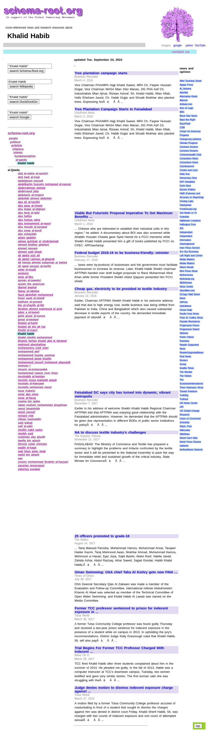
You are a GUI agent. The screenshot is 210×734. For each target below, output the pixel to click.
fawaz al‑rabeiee (28, 291)
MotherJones (186, 275)
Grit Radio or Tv (188, 213)
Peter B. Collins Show (191, 317)
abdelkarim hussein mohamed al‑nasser (44, 184)
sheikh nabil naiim (30, 429)
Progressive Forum (189, 325)
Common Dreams (189, 147)
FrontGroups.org (188, 209)
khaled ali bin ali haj (31, 326)
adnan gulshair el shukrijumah (38, 241)
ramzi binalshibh (29, 408)
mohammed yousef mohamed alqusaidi (44, 362)
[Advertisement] (113, 173)
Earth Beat (185, 185)
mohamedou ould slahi (33, 348)
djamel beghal (27, 287)
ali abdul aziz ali (29, 255)
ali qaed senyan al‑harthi (34, 266)
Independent (186, 232)
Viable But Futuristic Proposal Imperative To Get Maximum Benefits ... (124, 215)
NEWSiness (186, 282)
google (177, 45)
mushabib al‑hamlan (31, 376)
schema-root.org (21, 133)
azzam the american (31, 284)
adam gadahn (27, 237)
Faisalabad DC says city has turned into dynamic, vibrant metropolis (123, 394)
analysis (23, 273)
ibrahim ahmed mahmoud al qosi (40, 308)
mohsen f (24, 365)
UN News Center (188, 403)
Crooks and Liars (189, 170)
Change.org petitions (190, 139)
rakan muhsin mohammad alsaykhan (42, 405)
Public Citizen (187, 337)
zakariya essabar (29, 469)
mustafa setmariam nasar (35, 387)
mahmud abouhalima (32, 344)
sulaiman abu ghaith (31, 437)
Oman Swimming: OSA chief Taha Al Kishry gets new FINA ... (126, 572)
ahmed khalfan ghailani (33, 244)
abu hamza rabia (29, 219)
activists (16, 145)
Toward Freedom (188, 391)
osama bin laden (29, 401)
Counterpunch (187, 166)
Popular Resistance (190, 321)
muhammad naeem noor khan (38, 373)
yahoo (189, 45)
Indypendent (186, 236)
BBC (182, 112)
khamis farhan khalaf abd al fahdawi (42, 340)
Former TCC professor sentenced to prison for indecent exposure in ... (121, 610)
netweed (184, 446)
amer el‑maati (27, 269)
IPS (181, 228)
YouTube (200, 45)
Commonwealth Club (190, 154)
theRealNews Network (191, 449)
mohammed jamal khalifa (34, 358)
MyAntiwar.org (187, 279)
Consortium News (189, 158)
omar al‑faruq (27, 398)
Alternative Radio (188, 96)
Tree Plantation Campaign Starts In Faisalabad (113, 109)
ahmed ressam (27, 248)
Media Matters (187, 259)
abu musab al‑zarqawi (32, 227)
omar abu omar (28, 394)
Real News (185, 356)
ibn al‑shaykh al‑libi (31, 305)
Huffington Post (188, 224)
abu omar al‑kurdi (30, 230)
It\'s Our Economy (189, 251)
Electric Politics (187, 189)
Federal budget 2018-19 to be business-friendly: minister (122, 253)
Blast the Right (187, 119)
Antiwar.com (186, 104)
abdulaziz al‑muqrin (31, 195)
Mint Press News (188, 271)
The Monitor (186, 372)
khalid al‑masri (27, 330)
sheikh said (25, 433)
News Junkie (186, 286)
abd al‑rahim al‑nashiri (33, 173)
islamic (18, 152)
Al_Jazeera (185, 88)
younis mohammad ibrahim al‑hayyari (43, 461)
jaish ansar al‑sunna (31, 316)
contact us (180, 52)
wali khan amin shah (32, 451)
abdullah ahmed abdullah (34, 198)
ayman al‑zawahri (29, 280)
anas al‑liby (25, 277)
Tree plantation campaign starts (101, 73)
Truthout (184, 399)
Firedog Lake (186, 201)
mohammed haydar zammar (36, 355)
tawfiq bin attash (29, 440)
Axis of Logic (186, 108)
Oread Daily (186, 310)
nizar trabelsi (26, 390)
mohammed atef (28, 351)
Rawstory (184, 341)
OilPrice (184, 302)
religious (18, 149)
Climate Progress (188, 143)
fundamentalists (25, 156)
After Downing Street (190, 81)
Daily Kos (185, 174)
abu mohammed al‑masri (34, 223)
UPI (181, 407)
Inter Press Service (190, 248)
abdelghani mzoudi (30, 180)
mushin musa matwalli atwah (37, 380)
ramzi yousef (26, 412)
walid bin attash (28, 454)
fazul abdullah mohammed (35, 294)
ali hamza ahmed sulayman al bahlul (42, 262)
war (20, 458)
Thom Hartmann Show (191, 387)
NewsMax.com (187, 290)
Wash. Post (185, 426)
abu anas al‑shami (30, 205)
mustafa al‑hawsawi (31, 383)
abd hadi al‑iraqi (29, 177)
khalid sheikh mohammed (35, 337)
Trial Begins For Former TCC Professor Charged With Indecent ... (119, 650)
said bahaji (25, 422)
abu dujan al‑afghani (31, 209)
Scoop (183, 364)
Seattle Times (187, 368)
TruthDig (184, 395)
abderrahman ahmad (31, 187)
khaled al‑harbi (27, 323)
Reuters (184, 360)
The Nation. (186, 376)
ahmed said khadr (30, 251)
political (15, 142)
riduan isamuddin (29, 419)
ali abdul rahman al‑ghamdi (36, 259)
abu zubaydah (27, 234)
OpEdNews (185, 306)
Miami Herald (187, 267)
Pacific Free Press (189, 314)
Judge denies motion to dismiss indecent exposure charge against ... (124, 689)
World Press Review (190, 442)
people (13, 138)
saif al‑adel (25, 426)
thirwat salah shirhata (32, 444)
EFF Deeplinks (187, 182)
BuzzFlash (185, 123)
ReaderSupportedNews (191, 352)
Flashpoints (185, 205)
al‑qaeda (21, 159)
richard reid (25, 415)
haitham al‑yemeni (30, 301)
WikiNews (185, 434)
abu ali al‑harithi (29, 202)
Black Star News (188, 116)
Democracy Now (188, 178)
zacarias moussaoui (31, 465)
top (198, 726)
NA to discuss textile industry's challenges (110, 432)
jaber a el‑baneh (29, 312)
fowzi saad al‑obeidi (31, 298)
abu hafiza (25, 216)
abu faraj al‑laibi (29, 212)
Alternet (183, 100)
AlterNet (184, 92)
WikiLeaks (185, 430)
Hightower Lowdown (190, 220)
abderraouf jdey (28, 191)
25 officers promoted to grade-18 (102, 536)
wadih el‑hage (27, 447)
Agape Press (186, 85)
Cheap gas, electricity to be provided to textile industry (121, 289)
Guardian (184, 217)
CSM (182, 127)
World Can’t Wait (188, 438)
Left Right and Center (191, 255)
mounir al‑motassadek (32, 369)
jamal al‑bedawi (28, 319)
